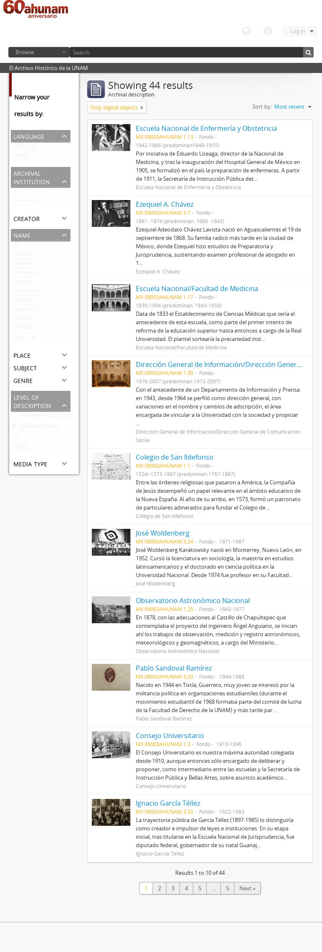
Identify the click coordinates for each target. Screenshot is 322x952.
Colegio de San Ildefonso (174, 457)
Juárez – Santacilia (32, 339)
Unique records (29, 148)
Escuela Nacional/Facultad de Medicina (197, 288)
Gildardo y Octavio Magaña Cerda (42, 320)
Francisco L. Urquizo (34, 283)
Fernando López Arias (35, 330)
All (16, 193)
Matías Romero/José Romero (42, 302)
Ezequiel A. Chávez (164, 204)
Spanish (22, 157)
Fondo (20, 447)
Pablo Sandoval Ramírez (38, 293)
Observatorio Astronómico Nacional (193, 600)
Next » (247, 888)
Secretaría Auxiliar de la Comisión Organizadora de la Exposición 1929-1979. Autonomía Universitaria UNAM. (42, 265)
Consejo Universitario (170, 735)
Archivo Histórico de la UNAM (42, 202)
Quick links (267, 31)
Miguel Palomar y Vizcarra (40, 311)
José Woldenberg (31, 274)
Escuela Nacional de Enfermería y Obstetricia (206, 128)
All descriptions (34, 427)
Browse (25, 52)
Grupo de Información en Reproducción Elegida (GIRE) (42, 256)
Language (246, 31)
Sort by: (262, 106)
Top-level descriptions (43, 417)
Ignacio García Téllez (168, 803)
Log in (297, 31)
